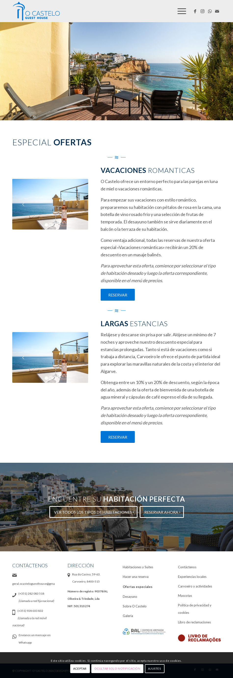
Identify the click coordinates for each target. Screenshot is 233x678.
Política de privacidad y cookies (194, 609)
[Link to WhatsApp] (209, 11)
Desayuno (130, 597)
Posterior (77, 204)
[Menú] (181, 11)
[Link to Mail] (217, 11)
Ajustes (154, 668)
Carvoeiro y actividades (195, 586)
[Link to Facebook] (195, 11)
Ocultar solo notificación (117, 668)
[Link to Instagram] (202, 11)
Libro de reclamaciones (194, 622)
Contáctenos (187, 567)
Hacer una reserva (136, 577)
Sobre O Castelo (135, 606)
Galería (128, 616)
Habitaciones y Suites (138, 567)
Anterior (23, 204)
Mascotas (185, 596)
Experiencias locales (192, 577)
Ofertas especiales (137, 587)
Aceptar (80, 668)
